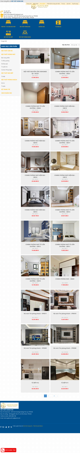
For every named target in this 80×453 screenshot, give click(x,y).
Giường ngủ (4, 63)
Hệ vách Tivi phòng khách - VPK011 (35, 329)
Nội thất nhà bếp (7, 73)
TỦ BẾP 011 (64, 403)
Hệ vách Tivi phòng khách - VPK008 (64, 366)
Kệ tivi (3, 83)
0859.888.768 (10, 450)
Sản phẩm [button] (42, 3)
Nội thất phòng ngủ (8, 54)
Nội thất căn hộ (6, 50)
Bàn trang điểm (5, 57)
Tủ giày (3, 86)
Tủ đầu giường (5, 60)
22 (54, 416)
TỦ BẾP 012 (35, 403)
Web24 (41, 446)
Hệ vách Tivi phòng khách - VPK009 (35, 366)
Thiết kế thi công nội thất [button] (53, 3)
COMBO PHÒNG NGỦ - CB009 (64, 293)
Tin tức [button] (63, 3)
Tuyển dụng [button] (75, 3)
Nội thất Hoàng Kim (27, 446)
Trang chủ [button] (29, 3)
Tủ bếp (3, 76)
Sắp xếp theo (66, 44)
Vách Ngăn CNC (6, 93)
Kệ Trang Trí (5, 89)
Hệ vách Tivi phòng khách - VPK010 (64, 329)
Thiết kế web (36, 446)
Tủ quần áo (4, 66)
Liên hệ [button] (68, 3)
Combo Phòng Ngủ (6, 69)
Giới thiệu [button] (35, 3)
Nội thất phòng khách (9, 79)
